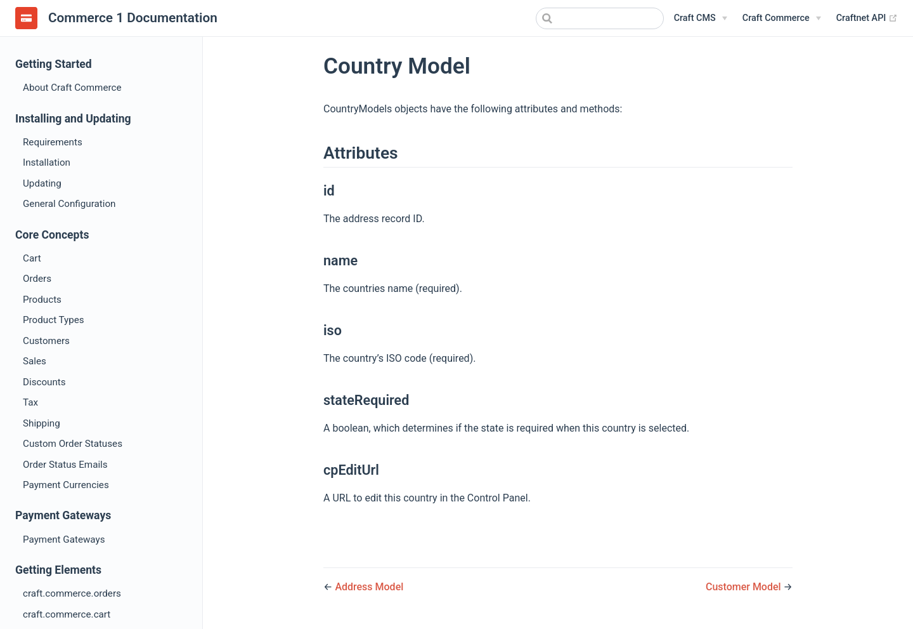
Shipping (41, 423)
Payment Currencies (66, 485)
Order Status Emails (65, 464)
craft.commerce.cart (66, 614)
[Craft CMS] (700, 18)
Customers (46, 341)
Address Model (369, 587)
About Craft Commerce (72, 87)
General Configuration (69, 203)
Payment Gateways (64, 539)
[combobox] (600, 18)
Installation (46, 162)
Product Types (53, 320)
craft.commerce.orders (72, 593)
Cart (32, 258)
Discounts (44, 382)
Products (42, 299)
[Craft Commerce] (781, 18)
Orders (37, 278)
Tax (30, 402)
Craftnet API (867, 18)
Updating (42, 183)
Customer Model (745, 587)
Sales (34, 361)
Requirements (52, 142)
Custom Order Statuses (72, 443)
